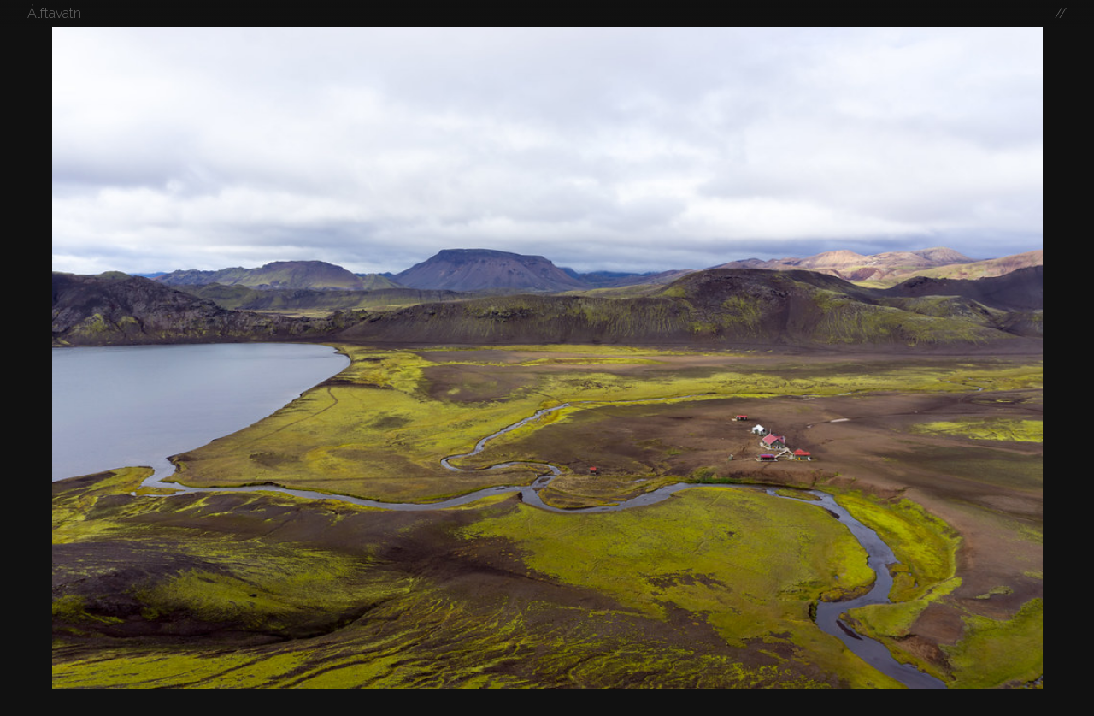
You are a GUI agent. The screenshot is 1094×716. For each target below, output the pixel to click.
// (1061, 13)
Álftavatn (54, 13)
